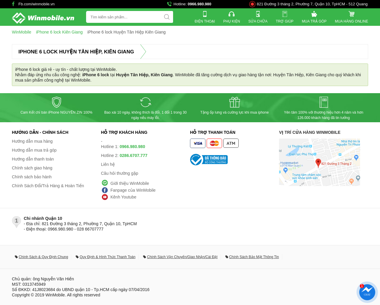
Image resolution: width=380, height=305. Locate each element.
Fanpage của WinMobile (133, 190)
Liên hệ (108, 164)
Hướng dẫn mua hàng (32, 141)
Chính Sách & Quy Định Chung (43, 257)
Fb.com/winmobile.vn (36, 4)
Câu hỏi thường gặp (119, 173)
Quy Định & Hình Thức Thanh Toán (107, 257)
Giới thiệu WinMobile (129, 183)
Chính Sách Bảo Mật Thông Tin (254, 257)
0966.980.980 (199, 4)
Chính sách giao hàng (32, 168)
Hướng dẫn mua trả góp (34, 150)
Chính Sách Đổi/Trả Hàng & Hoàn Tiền (48, 185)
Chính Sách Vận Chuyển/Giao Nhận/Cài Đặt (182, 257)
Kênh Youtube (123, 197)
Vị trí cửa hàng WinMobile (310, 132)
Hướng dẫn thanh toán (33, 159)
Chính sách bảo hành (32, 176)
